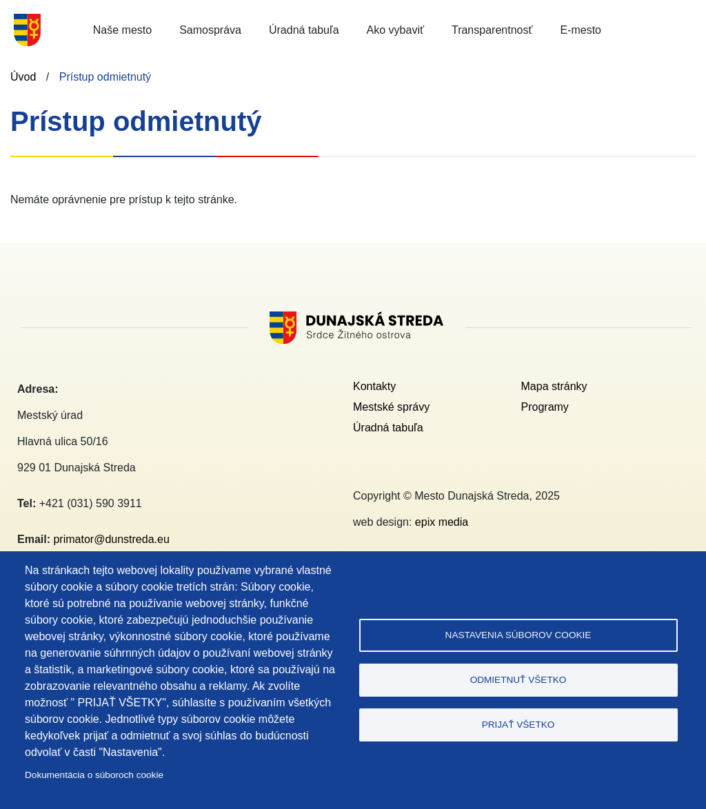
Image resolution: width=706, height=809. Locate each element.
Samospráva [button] (210, 30)
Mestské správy (391, 407)
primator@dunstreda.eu (111, 539)
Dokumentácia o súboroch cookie (94, 775)
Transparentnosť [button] (492, 30)
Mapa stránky (554, 386)
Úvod (23, 77)
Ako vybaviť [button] (395, 30)
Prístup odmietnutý (105, 77)
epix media (441, 522)
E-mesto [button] (580, 30)
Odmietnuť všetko (518, 680)
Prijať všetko (518, 724)
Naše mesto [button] (122, 30)
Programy (545, 407)
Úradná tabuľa (388, 427)
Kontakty (374, 386)
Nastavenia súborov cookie (518, 635)
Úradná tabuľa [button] (304, 30)
